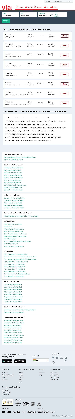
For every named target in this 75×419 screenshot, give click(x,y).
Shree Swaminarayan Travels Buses (15, 236)
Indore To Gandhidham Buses (13, 160)
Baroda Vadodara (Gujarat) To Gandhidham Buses (20, 157)
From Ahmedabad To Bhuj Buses (14, 264)
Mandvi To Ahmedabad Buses (13, 178)
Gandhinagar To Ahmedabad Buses (15, 185)
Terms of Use (54, 377)
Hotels (21, 375)
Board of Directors (8, 375)
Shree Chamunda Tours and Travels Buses (17, 241)
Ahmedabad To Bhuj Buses (12, 325)
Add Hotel (5, 390)
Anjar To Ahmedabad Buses (13, 175)
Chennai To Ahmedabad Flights (14, 200)
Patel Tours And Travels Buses (13, 231)
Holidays (21, 377)
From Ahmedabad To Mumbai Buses (15, 254)
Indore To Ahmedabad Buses (13, 187)
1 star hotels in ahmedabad (13, 284)
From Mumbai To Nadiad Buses (14, 276)
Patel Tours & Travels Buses (13, 224)
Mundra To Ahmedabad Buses (13, 190)
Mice (20, 382)
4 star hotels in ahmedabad (13, 292)
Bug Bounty (54, 379)
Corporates (5, 395)
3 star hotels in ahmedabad (13, 289)
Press (3, 377)
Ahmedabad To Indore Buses (13, 337)
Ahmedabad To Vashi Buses (13, 342)
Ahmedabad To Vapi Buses (12, 330)
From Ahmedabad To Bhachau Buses (16, 262)
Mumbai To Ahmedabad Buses (14, 168)
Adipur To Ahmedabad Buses (13, 173)
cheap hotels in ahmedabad (13, 299)
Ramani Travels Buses (11, 244)
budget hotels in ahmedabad (13, 297)
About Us (5, 372)
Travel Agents (6, 392)
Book (65, 36)
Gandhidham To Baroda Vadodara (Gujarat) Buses (20, 310)
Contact (41, 372)
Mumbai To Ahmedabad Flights (14, 208)
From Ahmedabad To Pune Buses (14, 267)
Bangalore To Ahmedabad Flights (14, 198)
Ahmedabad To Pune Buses (13, 328)
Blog (40, 375)
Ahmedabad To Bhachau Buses (14, 323)
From (4, 13)
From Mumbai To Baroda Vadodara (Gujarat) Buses (20, 257)
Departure (42, 13)
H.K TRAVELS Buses (10, 239)
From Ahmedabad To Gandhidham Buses (17, 274)
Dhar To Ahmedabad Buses (12, 180)
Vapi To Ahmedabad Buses (12, 182)
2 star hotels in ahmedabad (13, 287)
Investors (5, 379)
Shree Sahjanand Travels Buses (14, 229)
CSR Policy (53, 372)
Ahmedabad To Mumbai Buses (14, 320)
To (22, 13)
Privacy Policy (54, 375)
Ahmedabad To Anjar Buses (13, 333)
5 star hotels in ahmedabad (13, 294)
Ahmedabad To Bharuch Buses (14, 335)
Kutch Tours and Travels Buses (14, 246)
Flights (21, 372)
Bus (20, 379)
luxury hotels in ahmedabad (13, 302)
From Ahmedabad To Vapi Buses (14, 269)
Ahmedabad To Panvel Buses (13, 340)
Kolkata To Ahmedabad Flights (13, 205)
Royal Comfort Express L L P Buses (15, 234)
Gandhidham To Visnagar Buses (14, 312)
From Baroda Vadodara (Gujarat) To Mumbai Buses (20, 259)
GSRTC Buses (8, 226)
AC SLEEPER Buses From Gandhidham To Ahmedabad (21, 216)
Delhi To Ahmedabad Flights (13, 203)
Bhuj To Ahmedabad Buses (12, 170)
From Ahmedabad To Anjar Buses (14, 271)
